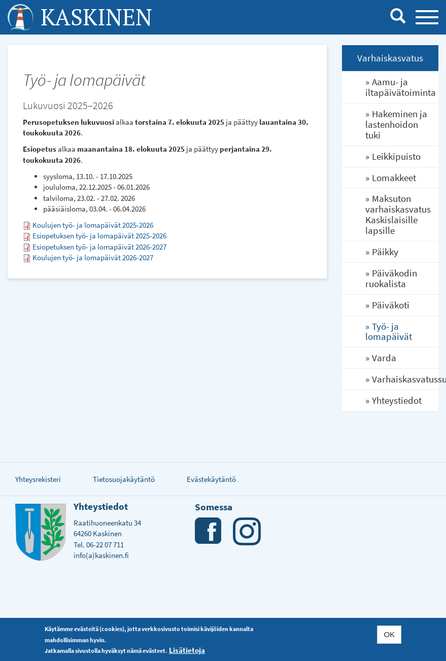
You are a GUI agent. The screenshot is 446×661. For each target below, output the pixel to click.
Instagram (247, 531)
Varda (384, 358)
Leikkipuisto (396, 156)
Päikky (385, 252)
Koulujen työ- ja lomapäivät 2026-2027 (92, 257)
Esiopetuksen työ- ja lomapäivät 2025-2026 (99, 235)
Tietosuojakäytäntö (124, 479)
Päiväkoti (390, 305)
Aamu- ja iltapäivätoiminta (400, 87)
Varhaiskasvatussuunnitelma (405, 379)
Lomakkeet (394, 177)
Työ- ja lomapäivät (388, 331)
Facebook (209, 531)
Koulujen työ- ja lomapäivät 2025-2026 (92, 225)
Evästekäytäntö (211, 479)
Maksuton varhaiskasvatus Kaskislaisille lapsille (398, 214)
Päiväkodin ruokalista (391, 278)
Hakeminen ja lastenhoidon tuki (396, 124)
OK (389, 635)
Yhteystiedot (397, 400)
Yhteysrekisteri (38, 479)
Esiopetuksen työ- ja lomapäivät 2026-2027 (99, 247)
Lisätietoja (187, 650)
